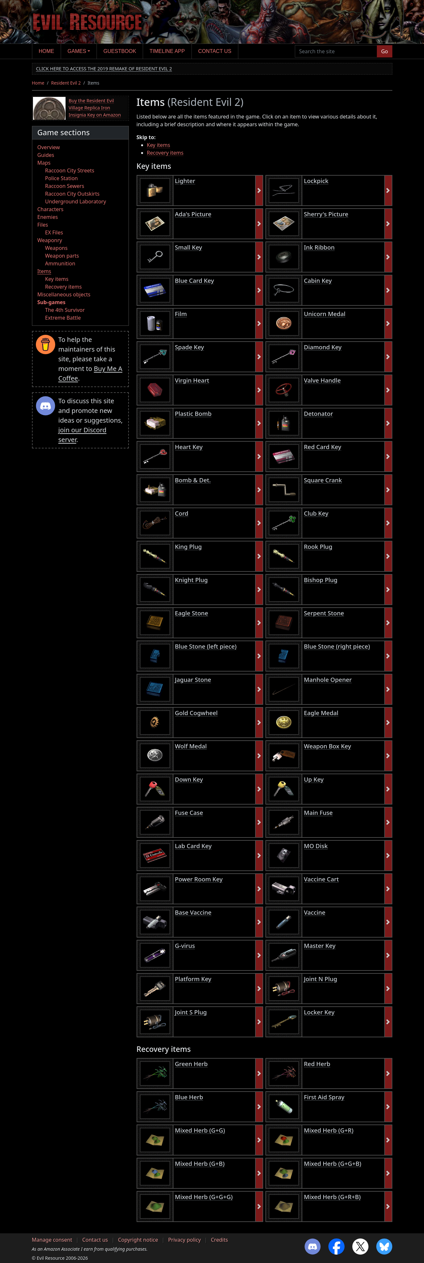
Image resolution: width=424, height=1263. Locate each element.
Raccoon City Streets (69, 170)
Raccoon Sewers (64, 186)
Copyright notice (138, 1239)
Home (46, 51)
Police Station (61, 178)
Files (42, 224)
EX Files (54, 232)
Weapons (56, 248)
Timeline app (167, 51)
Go (384, 51)
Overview (48, 147)
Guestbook (119, 51)
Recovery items (63, 286)
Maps (44, 162)
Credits (219, 1239)
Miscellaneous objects (63, 294)
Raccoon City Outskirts (72, 193)
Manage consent (52, 1239)
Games (76, 51)
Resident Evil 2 (66, 83)
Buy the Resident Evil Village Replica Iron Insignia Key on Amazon (95, 108)
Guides (45, 155)
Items (44, 271)
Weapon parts (62, 255)
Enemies (47, 217)
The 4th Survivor (65, 309)
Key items (56, 278)
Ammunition (60, 263)
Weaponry (49, 240)
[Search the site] (336, 51)
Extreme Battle (63, 317)
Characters (50, 209)
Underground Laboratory (75, 201)
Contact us (215, 51)
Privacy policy (184, 1239)
